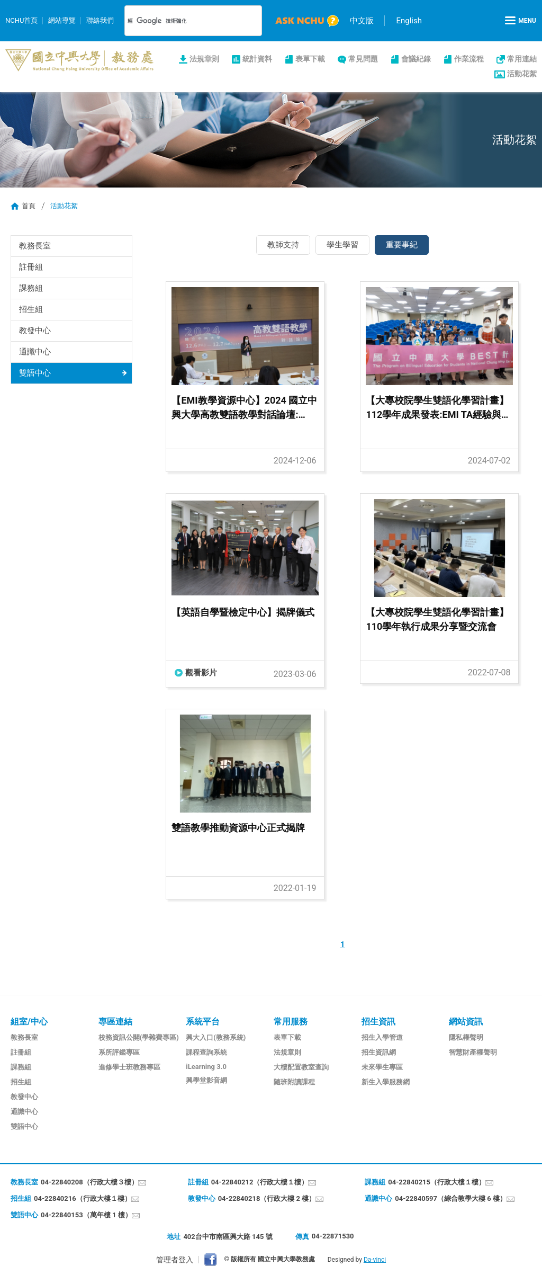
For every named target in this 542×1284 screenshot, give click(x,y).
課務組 (31, 288)
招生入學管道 (382, 1037)
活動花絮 (522, 73)
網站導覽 (62, 20)
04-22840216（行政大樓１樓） (82, 1198)
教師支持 (283, 244)
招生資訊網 (379, 1052)
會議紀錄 (416, 59)
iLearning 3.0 (206, 1067)
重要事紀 (402, 244)
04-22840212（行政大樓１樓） (260, 1182)
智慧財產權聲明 (473, 1052)
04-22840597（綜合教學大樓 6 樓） (451, 1198)
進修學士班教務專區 (129, 1067)
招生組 (31, 309)
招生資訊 (378, 1021)
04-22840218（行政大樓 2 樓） (267, 1198)
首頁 (28, 206)
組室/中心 (29, 1021)
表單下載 (310, 59)
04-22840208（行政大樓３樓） (89, 1182)
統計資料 (257, 59)
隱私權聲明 (466, 1037)
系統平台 (203, 1021)
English (409, 20)
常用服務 (291, 1021)
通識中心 (35, 351)
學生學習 (342, 244)
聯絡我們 (100, 20)
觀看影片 (201, 672)
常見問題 (363, 59)
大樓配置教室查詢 (301, 1067)
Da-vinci (375, 1259)
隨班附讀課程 (294, 1082)
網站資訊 (466, 1021)
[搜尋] (181, 21)
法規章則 (204, 59)
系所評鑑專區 (119, 1052)
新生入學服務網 (386, 1082)
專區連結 (115, 1021)
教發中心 (35, 330)
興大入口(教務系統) (216, 1037)
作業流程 (469, 59)
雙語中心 (35, 373)
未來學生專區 (382, 1067)
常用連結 (522, 59)
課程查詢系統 (206, 1052)
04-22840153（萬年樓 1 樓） (86, 1215)
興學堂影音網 (206, 1080)
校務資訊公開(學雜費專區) (138, 1037)
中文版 (362, 20)
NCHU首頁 (21, 20)
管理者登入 (174, 1259)
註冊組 (31, 267)
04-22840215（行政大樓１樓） (436, 1182)
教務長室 (35, 246)
